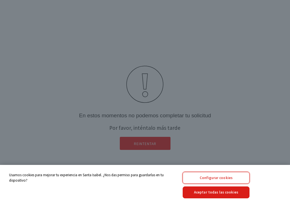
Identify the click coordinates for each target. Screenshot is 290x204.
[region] (145, 184)
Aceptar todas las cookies (216, 192)
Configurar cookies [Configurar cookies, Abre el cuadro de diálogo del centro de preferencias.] (216, 177)
